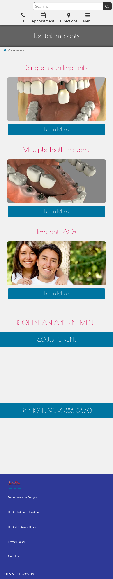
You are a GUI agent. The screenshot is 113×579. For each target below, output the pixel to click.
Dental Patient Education (23, 512)
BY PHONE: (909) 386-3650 (57, 410)
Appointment (43, 18)
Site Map (13, 556)
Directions (69, 18)
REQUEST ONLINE (56, 339)
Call (23, 18)
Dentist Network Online (22, 527)
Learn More (56, 129)
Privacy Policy (16, 542)
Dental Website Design (22, 497)
